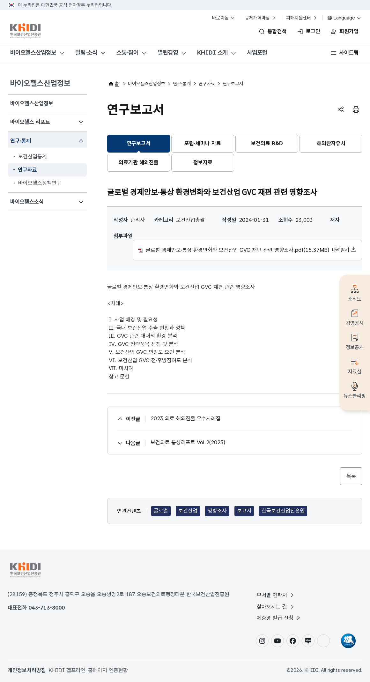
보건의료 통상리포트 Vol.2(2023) (188, 442)
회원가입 (349, 31)
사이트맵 (349, 52)
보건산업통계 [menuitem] (32, 156)
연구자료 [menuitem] (27, 170)
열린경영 (168, 52)
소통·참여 (127, 52)
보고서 (244, 510)
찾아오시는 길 (276, 606)
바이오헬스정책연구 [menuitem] (39, 183)
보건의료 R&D (267, 143)
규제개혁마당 (260, 18)
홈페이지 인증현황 (108, 670)
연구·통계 (20, 140)
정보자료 (202, 162)
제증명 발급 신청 (279, 618)
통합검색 (277, 31)
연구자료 (206, 83)
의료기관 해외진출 (139, 162)
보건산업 (187, 510)
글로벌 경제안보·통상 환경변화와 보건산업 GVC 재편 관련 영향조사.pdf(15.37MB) (247, 250)
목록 (351, 476)
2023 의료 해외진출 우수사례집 (186, 418)
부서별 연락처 (276, 595)
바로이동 (223, 18)
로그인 (313, 31)
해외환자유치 (331, 143)
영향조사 (217, 510)
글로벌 (161, 510)
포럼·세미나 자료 (202, 143)
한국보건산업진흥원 (283, 510)
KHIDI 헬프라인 (66, 670)
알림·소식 (86, 52)
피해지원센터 (301, 18)
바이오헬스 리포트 (30, 121)
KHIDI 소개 (212, 52)
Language (344, 18)
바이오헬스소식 (27, 201)
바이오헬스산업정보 (33, 52)
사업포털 (257, 52)
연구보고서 (139, 143)
